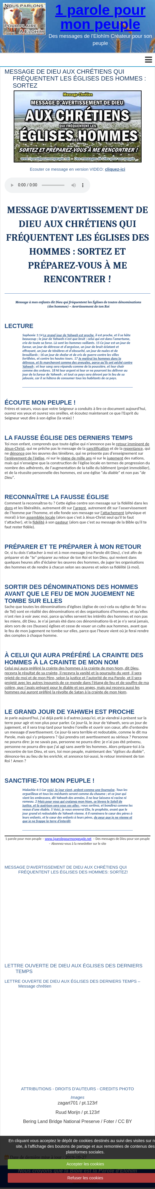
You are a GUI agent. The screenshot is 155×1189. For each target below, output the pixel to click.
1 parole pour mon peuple (100, 17)
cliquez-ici (115, 169)
